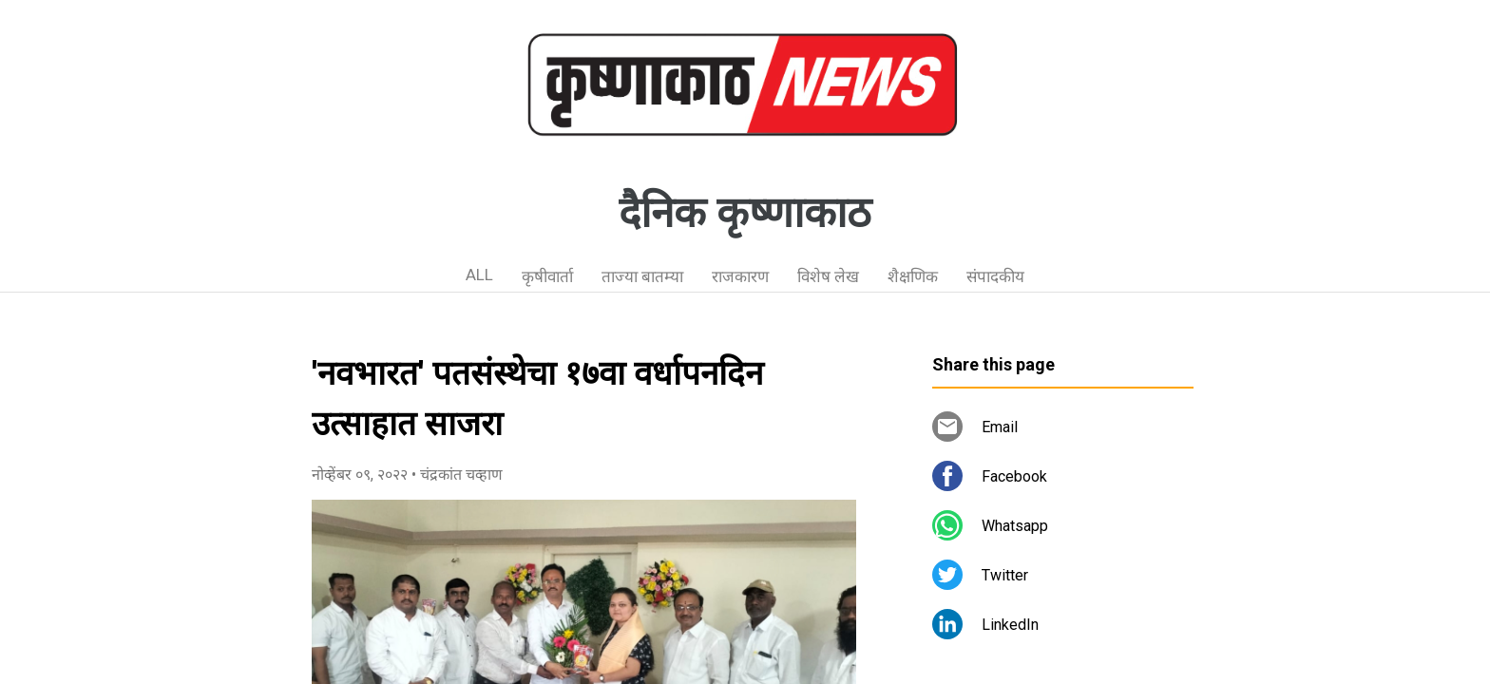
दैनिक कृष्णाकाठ (745, 213)
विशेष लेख (828, 276)
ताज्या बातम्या (642, 276)
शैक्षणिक (913, 276)
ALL (479, 274)
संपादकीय (995, 276)
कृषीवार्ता (547, 276)
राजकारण (740, 276)
